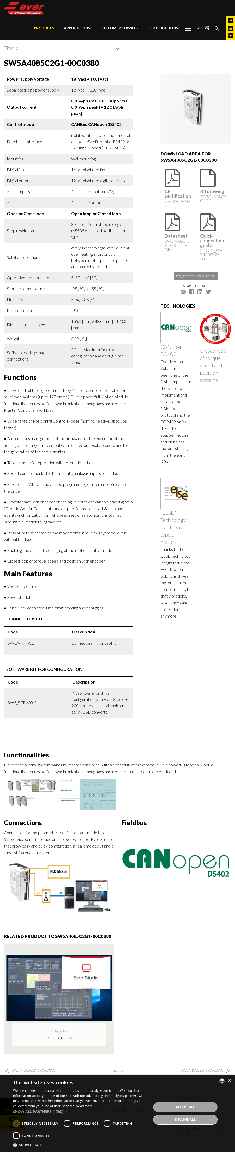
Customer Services (119, 28)
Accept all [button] (185, 1107)
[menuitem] (44, 28)
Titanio (11, 48)
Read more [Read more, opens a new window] (84, 1106)
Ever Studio (58, 1037)
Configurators (59, 1031)
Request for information (195, 276)
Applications (77, 28)
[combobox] (222, 1081)
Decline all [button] (185, 1119)
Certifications (163, 28)
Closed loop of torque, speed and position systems (213, 365)
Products (44, 28)
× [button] (229, 1081)
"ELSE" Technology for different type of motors (174, 527)
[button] (80, 1111)
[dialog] (117, 1113)
